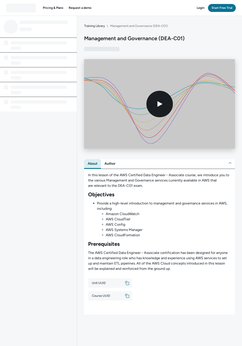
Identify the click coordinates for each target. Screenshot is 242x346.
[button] (53, 8)
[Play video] (159, 104)
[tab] (92, 163)
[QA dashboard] (21, 8)
